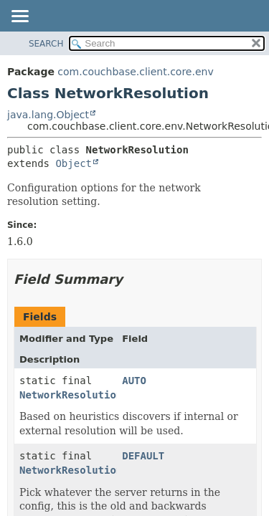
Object (73, 163)
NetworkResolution (70, 395)
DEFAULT (143, 456)
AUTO (134, 380)
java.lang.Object (48, 114)
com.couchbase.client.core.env (135, 71)
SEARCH (46, 44)
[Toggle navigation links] (19, 17)
